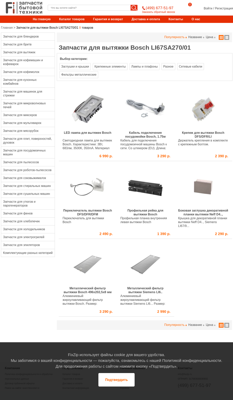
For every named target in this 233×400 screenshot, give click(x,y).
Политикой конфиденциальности (191, 360)
